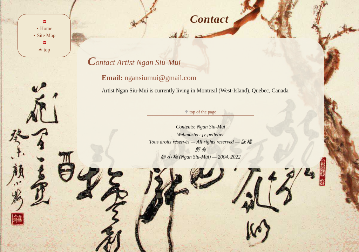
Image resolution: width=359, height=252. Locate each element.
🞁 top (44, 49)
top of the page (200, 112)
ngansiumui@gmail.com (149, 78)
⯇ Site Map (44, 35)
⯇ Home (44, 28)
